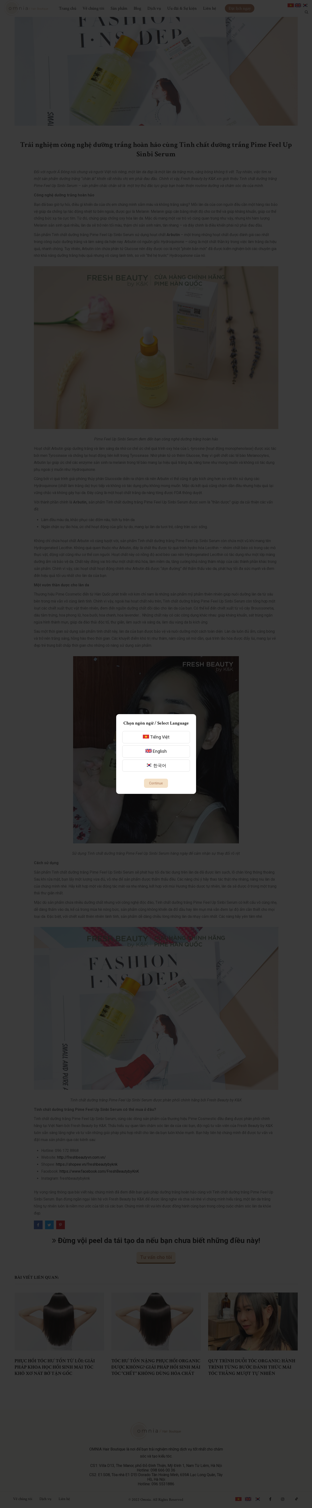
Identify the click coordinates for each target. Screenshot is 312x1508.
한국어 (156, 765)
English (156, 751)
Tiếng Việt (156, 737)
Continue (156, 783)
